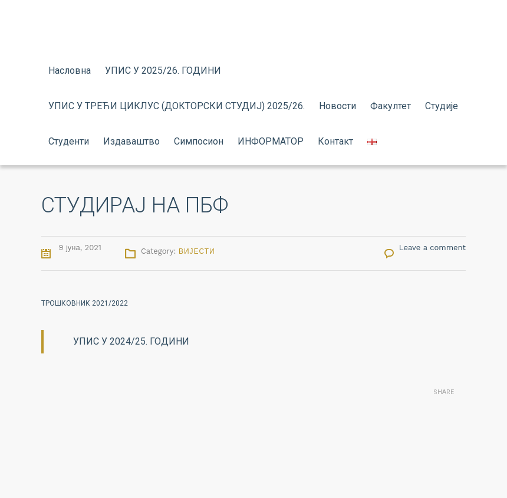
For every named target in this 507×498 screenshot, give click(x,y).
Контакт (335, 141)
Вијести (197, 251)
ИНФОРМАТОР (271, 141)
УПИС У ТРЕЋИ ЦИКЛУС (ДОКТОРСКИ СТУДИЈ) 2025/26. (176, 106)
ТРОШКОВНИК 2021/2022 (84, 303)
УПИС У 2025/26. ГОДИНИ (163, 70)
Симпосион (198, 141)
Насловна (69, 70)
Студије (441, 106)
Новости (337, 106)
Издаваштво (131, 141)
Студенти (68, 141)
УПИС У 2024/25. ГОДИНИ (131, 341)
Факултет (390, 106)
